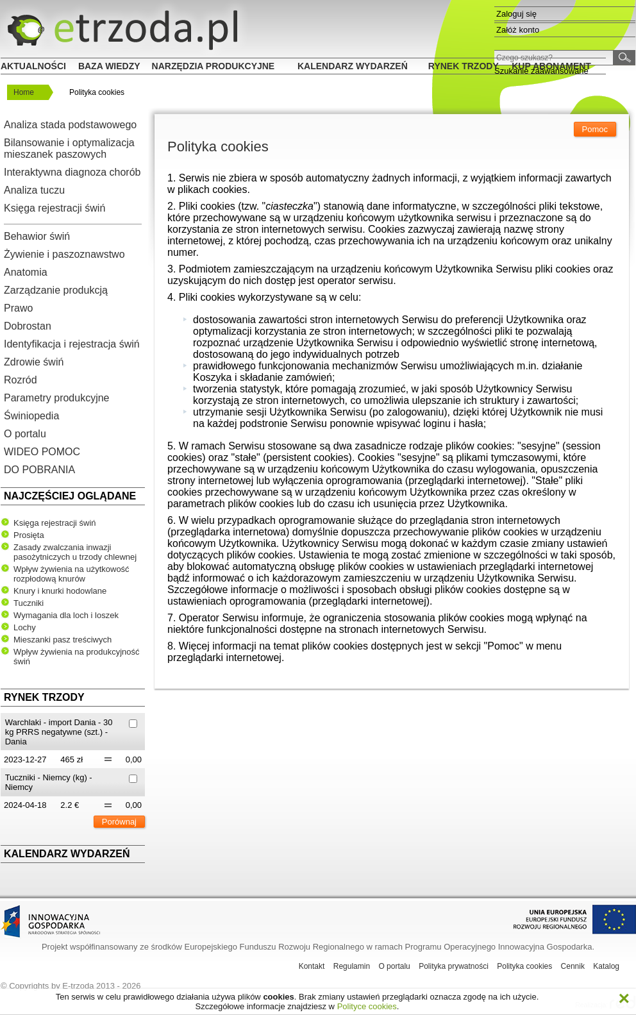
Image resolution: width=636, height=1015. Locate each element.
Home (23, 92)
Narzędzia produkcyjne (213, 66)
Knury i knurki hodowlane (59, 591)
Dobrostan (27, 326)
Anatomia (25, 272)
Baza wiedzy (109, 66)
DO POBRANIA (39, 469)
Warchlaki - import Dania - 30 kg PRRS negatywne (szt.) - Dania (59, 731)
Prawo (18, 308)
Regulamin (351, 966)
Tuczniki (28, 603)
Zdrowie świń (33, 362)
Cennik (573, 966)
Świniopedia (31, 415)
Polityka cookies (524, 966)
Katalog (606, 966)
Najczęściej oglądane (70, 496)
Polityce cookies (367, 1006)
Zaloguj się (516, 14)
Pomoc (595, 129)
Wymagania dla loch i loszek (66, 615)
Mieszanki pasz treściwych (62, 639)
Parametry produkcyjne (57, 397)
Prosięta (28, 535)
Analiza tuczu (34, 190)
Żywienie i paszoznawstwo (64, 254)
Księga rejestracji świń (54, 208)
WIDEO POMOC (42, 451)
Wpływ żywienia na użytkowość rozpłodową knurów (71, 573)
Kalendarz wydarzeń (352, 66)
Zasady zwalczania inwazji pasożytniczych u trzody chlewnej (75, 552)
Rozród (20, 379)
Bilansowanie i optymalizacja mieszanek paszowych (69, 148)
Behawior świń (37, 236)
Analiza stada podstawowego (70, 124)
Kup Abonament (551, 66)
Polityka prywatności (454, 966)
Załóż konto (517, 30)
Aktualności (33, 66)
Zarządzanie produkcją (56, 290)
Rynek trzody (463, 66)
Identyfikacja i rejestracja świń (72, 344)
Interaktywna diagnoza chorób (72, 172)
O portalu (25, 433)
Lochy (24, 627)
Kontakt (312, 966)
